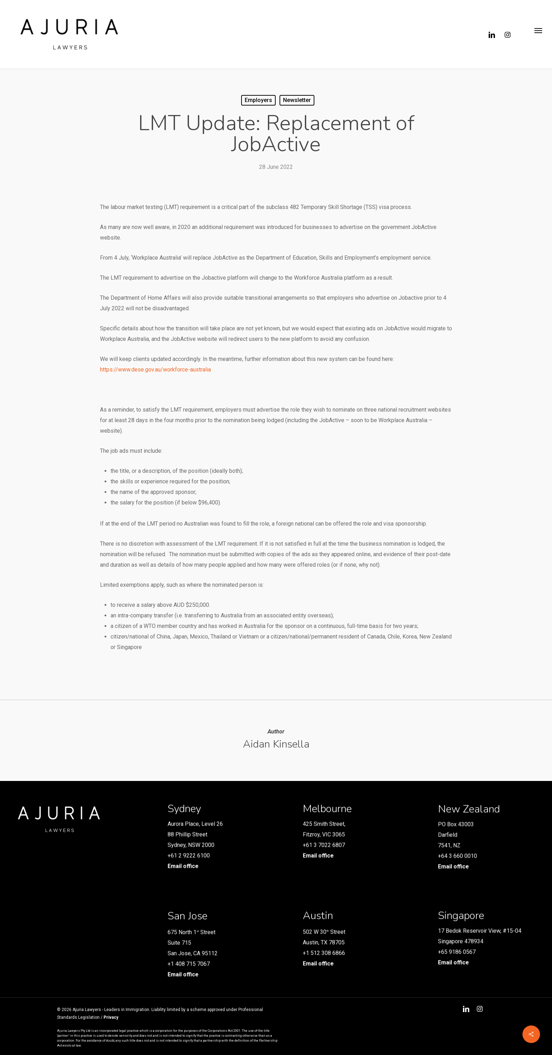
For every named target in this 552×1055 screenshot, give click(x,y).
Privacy (111, 1017)
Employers (258, 100)
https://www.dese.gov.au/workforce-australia (155, 369)
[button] (538, 34)
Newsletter (297, 100)
